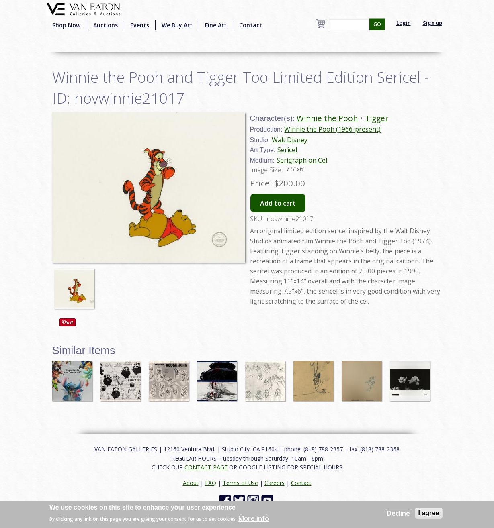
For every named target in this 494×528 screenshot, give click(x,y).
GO (377, 24)
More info (253, 518)
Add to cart (278, 203)
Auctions (105, 25)
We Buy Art (177, 25)
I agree (428, 513)
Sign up (432, 23)
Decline (398, 513)
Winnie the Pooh (327, 118)
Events (139, 25)
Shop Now (66, 25)
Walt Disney (289, 139)
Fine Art (216, 25)
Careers (274, 483)
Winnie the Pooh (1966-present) (332, 129)
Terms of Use (240, 483)
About (191, 483)
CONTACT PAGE (206, 467)
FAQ (210, 483)
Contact (250, 25)
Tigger (376, 118)
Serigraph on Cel (302, 160)
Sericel (287, 149)
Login (403, 23)
